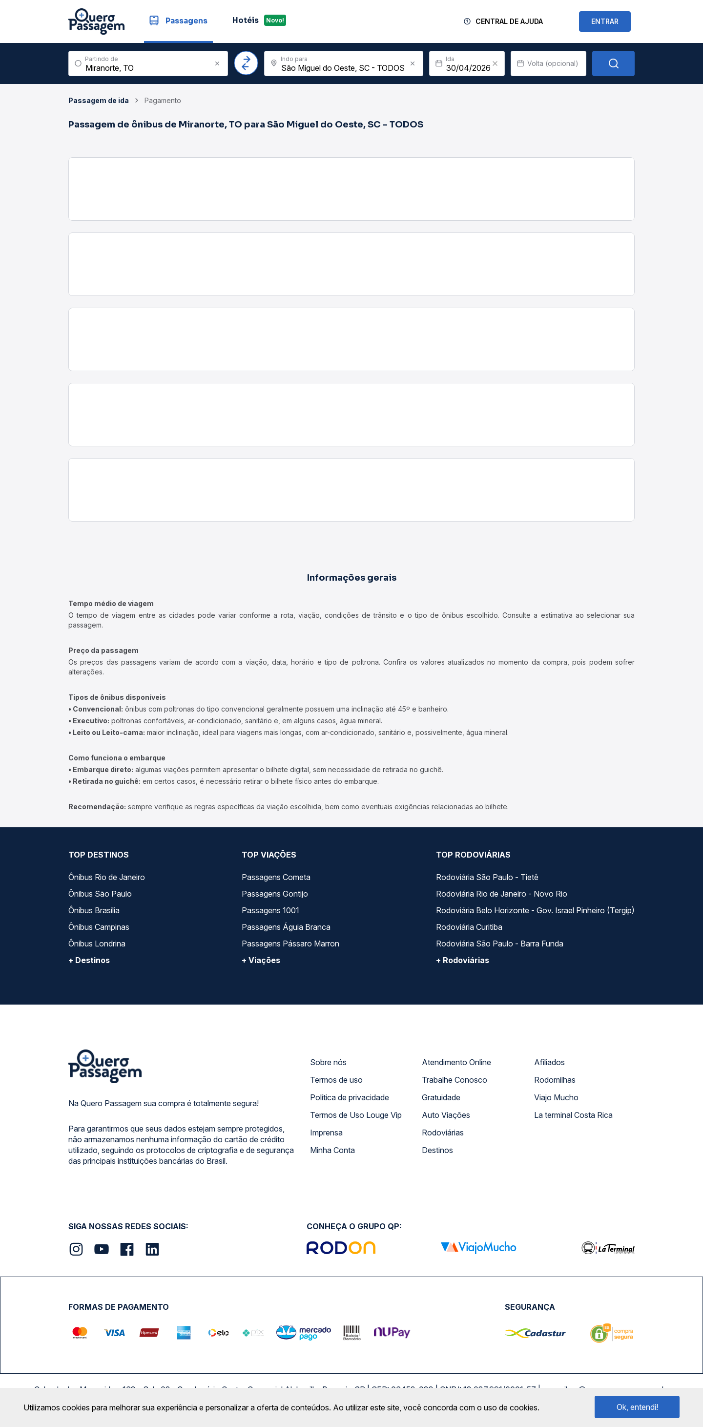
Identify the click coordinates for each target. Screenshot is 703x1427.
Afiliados (549, 1062)
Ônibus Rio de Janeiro (106, 877)
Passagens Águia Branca (286, 927)
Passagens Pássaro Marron (290, 943)
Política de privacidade (349, 1097)
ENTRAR (605, 21)
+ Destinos (89, 960)
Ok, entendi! (637, 1407)
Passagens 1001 (270, 910)
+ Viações (261, 960)
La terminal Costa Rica (573, 1115)
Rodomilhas (555, 1080)
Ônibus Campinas (98, 927)
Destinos (437, 1150)
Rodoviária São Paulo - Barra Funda (499, 943)
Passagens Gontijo (275, 894)
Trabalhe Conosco (454, 1080)
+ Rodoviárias (462, 960)
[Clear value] (495, 63)
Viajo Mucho (556, 1097)
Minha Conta (332, 1150)
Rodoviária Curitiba (469, 927)
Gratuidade (441, 1097)
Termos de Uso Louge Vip (356, 1115)
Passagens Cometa (276, 877)
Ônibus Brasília (94, 910)
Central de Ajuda (509, 21)
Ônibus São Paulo (100, 894)
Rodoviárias (443, 1132)
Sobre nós (328, 1062)
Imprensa (326, 1132)
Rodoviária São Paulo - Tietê (487, 877)
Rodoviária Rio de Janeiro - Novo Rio (501, 894)
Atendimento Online (456, 1062)
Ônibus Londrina (96, 943)
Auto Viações (446, 1115)
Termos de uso (336, 1080)
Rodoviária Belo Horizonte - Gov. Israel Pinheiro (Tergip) (535, 910)
